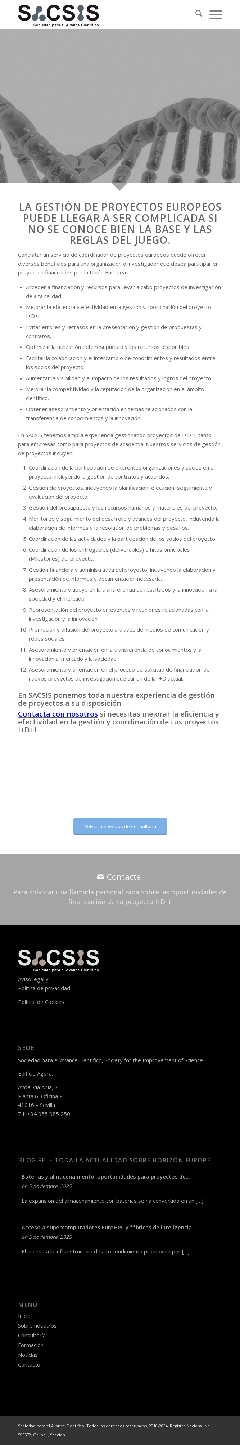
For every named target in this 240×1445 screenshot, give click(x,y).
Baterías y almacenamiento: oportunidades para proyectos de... (106, 1176)
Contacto (29, 1364)
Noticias (28, 1354)
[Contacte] (120, 889)
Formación (31, 1344)
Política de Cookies (41, 1001)
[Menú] (212, 14)
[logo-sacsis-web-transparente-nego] (99, 14)
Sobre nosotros (37, 1325)
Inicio (24, 1315)
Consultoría (32, 1335)
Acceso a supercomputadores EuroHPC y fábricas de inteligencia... (109, 1227)
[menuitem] (195, 14)
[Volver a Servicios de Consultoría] (120, 826)
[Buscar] (195, 14)
